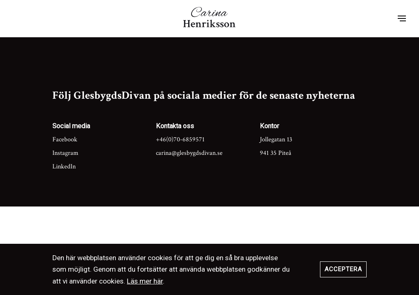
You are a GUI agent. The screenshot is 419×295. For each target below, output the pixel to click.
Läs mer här (145, 281)
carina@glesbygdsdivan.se (189, 153)
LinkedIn (64, 166)
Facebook (64, 139)
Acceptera (343, 269)
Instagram (65, 153)
